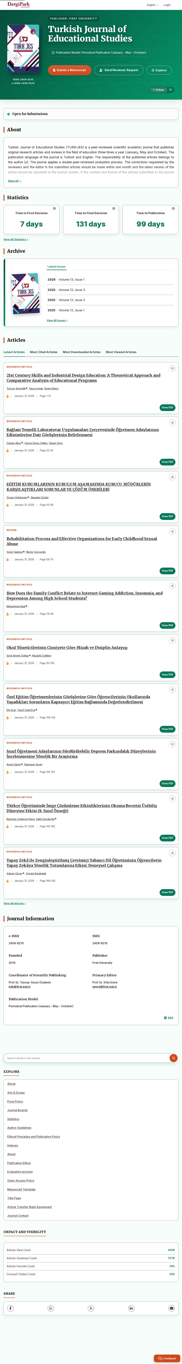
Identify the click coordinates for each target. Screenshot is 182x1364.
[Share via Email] (171, 1341)
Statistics (13, 1152)
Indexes (12, 1178)
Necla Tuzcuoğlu (37, 563)
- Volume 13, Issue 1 (66, 279)
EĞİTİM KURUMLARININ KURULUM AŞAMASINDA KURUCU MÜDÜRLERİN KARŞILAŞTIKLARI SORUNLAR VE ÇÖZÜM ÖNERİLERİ (80, 495)
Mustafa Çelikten (43, 673)
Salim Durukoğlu (47, 847)
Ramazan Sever (35, 789)
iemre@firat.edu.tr (104, 1019)
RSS (168, 1050)
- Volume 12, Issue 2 (66, 300)
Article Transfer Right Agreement (29, 1240)
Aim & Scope (16, 1125)
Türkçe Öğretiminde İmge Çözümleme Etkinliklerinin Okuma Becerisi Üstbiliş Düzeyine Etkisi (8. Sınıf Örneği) (83, 836)
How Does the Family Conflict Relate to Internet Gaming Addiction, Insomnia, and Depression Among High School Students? (86, 610)
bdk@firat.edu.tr (20, 1019)
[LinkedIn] (131, 1341)
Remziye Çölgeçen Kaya (22, 847)
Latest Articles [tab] (14, 352)
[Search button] (174, 1091)
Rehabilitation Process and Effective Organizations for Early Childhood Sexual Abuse (83, 553)
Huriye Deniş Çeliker (37, 448)
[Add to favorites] (172, 368)
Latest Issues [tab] (57, 266)
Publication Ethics (19, 1196)
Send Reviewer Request (119, 70)
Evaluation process (20, 1204)
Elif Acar (13, 731)
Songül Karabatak (38, 904)
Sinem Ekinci (53, 390)
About (11, 1116)
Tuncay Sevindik (17, 390)
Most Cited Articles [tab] (44, 352)
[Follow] (158, 90)
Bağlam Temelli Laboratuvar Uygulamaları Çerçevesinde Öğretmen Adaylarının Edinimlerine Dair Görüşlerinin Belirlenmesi (84, 437)
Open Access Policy (20, 1213)
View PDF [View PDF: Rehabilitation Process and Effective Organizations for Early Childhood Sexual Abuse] (166, 582)
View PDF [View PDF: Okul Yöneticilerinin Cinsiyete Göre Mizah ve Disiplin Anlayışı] (166, 692)
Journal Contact (17, 1248)
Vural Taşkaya (16, 563)
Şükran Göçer (16, 904)
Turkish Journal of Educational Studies (90, 34)
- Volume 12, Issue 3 (66, 290)
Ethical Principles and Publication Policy (33, 1169)
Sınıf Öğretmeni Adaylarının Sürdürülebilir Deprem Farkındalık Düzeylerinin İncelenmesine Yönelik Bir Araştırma (82, 778)
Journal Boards (17, 1143)
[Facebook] (10, 1341)
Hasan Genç (58, 448)
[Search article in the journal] (91, 1090)
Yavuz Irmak (37, 390)
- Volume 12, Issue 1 (66, 310)
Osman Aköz (15, 448)
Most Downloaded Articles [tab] (82, 352)
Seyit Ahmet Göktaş (19, 673)
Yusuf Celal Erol (28, 731)
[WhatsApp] (51, 1341)
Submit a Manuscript (69, 70)
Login (167, 4)
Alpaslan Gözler (41, 505)
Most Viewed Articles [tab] (121, 352)
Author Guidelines (19, 1160)
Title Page (14, 1231)
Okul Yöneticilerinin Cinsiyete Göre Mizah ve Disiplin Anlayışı (68, 665)
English (152, 5)
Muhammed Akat (17, 621)
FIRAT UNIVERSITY (83, 18)
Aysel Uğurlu (15, 789)
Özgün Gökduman (18, 505)
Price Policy (15, 1134)
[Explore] (159, 70)
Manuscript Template (21, 1222)
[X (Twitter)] (91, 1341)
